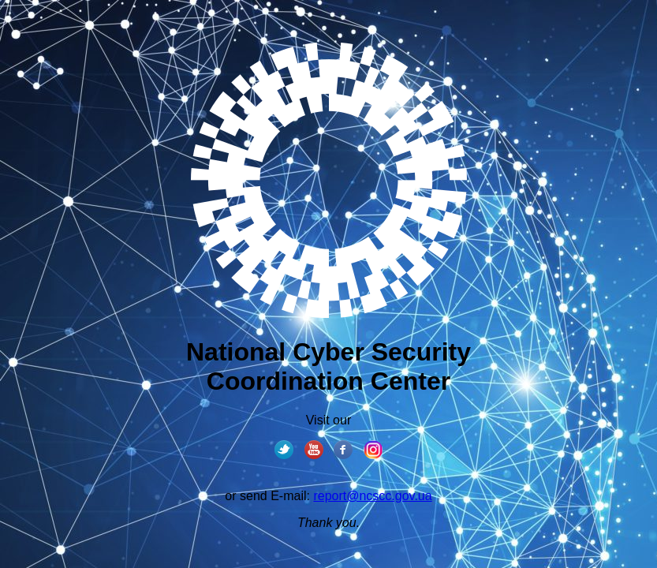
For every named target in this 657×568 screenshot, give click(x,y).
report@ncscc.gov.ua (372, 496)
